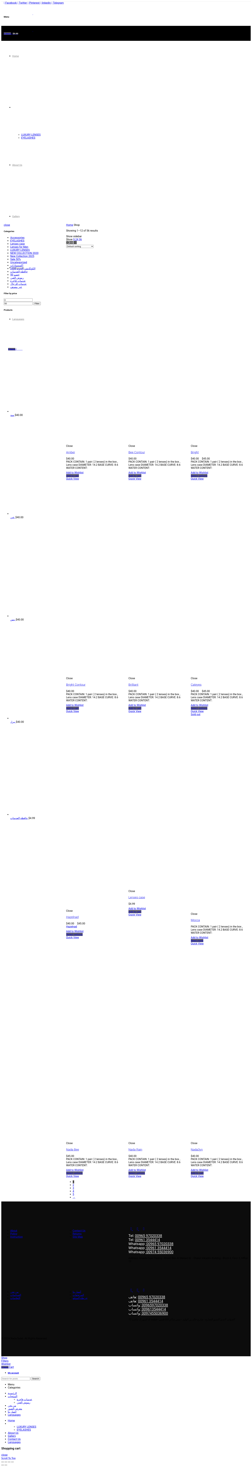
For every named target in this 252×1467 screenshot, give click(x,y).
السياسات (15, 1295)
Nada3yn (197, 1149)
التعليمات (15, 1298)
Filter (37, 303)
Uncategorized (18, 262)
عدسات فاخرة (18, 280)
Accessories (17, 237)
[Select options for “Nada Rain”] (136, 1173)
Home (69, 225)
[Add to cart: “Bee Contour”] (134, 475)
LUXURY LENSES (20, 250)
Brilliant (133, 685)
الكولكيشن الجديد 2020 (22, 268)
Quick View (72, 478)
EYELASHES (17, 240)
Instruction (16, 1236)
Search (35, 1378)
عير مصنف (16, 287)
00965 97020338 (148, 1236)
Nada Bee (72, 1149)
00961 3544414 (147, 1240)
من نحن (14, 1292)
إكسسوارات (16, 265)
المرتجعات (78, 1295)
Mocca (195, 920)
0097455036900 (154, 1313)
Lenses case (136, 897)
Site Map (78, 1236)
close (7, 225)
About (13, 1230)
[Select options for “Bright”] (199, 475)
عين (12, 517)
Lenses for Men (19, 246)
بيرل (13, 722)
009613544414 (153, 1309)
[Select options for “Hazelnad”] (74, 934)
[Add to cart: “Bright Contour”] (72, 708)
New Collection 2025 (22, 256)
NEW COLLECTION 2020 (24, 253)
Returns (77, 1233)
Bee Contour (136, 452)
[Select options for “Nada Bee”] (74, 1173)
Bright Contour (76, 685)
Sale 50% (15, 259)
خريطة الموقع (80, 1298)
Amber (70, 452)
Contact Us (79, 1230)
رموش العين (17, 277)
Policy (13, 1233)
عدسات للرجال (18, 284)
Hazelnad (72, 917)
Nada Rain (135, 1149)
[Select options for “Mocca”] (197, 940)
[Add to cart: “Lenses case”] (134, 911)
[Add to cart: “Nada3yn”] (197, 1173)
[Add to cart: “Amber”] (72, 475)
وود (12, 415)
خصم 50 (15, 274)
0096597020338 (154, 1305)
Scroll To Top (8, 1458)
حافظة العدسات (19, 271)
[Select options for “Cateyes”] (199, 708)
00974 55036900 (159, 1252)
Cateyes (196, 685)
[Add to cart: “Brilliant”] (134, 708)
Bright (195, 452)
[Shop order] (80, 246)
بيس (13, 619)
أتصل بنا (77, 1292)
